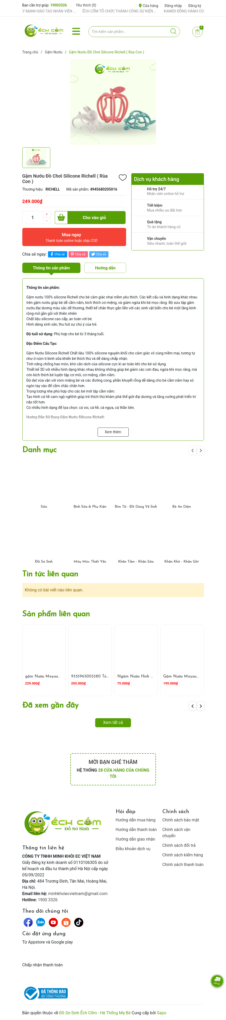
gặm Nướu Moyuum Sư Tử (48, 677)
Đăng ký (194, 6)
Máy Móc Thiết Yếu (90, 562)
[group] (113, 102)
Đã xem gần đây (50, 705)
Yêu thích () (86, 5)
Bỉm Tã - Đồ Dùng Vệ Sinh (136, 507)
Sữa (44, 507)
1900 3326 (48, 899)
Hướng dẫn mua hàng (136, 820)
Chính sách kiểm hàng (182, 855)
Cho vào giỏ (80, 217)
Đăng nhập (173, 6)
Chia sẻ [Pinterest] (77, 254)
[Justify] (173, 31)
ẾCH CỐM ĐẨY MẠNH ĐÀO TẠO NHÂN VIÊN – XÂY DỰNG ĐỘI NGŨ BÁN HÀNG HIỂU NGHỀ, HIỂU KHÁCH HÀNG (44, 11)
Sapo (161, 1012)
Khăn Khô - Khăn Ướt (181, 562)
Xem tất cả (113, 722)
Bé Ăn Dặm (181, 507)
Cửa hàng (148, 6)
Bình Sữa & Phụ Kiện (89, 507)
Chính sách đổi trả (179, 845)
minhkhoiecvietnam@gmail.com (78, 893)
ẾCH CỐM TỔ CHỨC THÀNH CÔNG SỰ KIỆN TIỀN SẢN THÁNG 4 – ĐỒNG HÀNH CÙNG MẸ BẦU (125, 11)
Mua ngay (72, 239)
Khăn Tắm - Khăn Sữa (136, 562)
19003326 (58, 5)
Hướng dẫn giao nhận (135, 839)
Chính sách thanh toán (183, 864)
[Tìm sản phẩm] (134, 31)
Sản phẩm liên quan (56, 614)
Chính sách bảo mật (180, 820)
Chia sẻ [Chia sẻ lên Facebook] (57, 254)
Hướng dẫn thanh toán (136, 829)
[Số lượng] (32, 217)
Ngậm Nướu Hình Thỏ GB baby (145, 677)
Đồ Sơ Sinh (44, 562)
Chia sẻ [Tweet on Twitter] (98, 254)
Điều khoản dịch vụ (133, 848)
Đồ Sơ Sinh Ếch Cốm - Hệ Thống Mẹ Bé (95, 1012)
